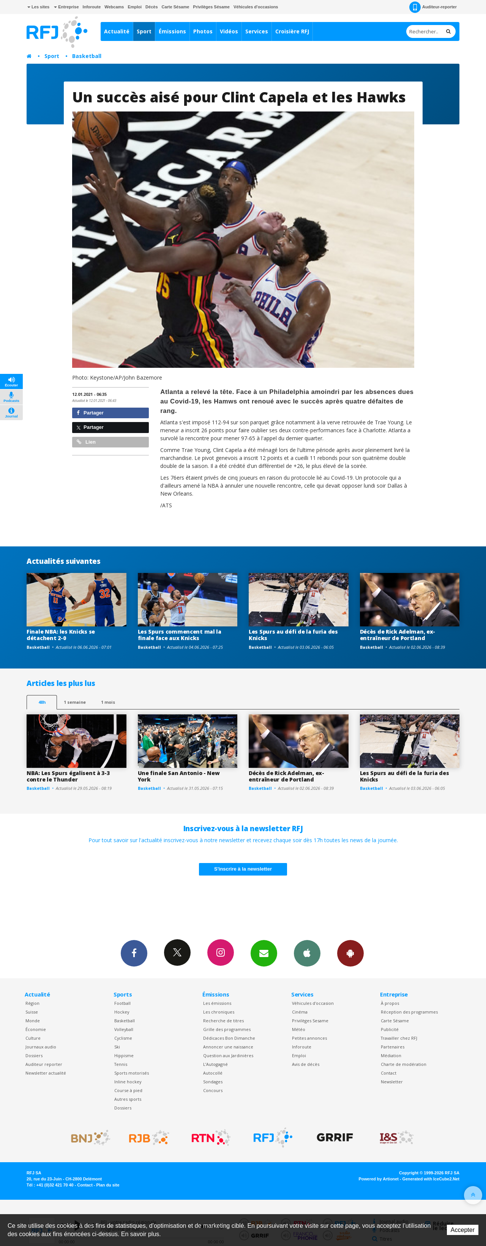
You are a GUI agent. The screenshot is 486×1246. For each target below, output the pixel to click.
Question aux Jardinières (228, 1055)
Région (32, 1003)
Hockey (121, 1011)
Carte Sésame (175, 7)
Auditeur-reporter (433, 7)
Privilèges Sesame (310, 1020)
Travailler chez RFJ (399, 1038)
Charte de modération (403, 1064)
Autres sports (127, 1099)
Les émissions (217, 1003)
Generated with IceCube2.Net (430, 1179)
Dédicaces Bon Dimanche (229, 1038)
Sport (144, 31)
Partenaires (392, 1046)
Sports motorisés (131, 1072)
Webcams (114, 7)
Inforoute (92, 7)
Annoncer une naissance (228, 1046)
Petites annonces (309, 1038)
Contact (388, 1072)
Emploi (135, 7)
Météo (298, 1029)
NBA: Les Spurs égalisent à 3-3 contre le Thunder (68, 776)
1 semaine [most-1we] (75, 702)
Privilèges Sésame (211, 7)
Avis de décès (305, 1064)
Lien (86, 442)
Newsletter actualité (45, 1072)
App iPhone (307, 953)
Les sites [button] (38, 7)
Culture (33, 1038)
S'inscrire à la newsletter (243, 869)
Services (256, 31)
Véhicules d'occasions (256, 7)
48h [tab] (42, 702)
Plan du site (107, 1185)
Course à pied (128, 1090)
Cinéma (300, 1011)
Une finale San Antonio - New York (179, 776)
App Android (350, 953)
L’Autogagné (215, 1064)
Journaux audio (40, 1046)
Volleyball (123, 1029)
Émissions (172, 31)
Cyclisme (123, 1038)
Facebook (134, 953)
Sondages (212, 1081)
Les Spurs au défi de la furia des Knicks (293, 635)
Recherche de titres (223, 1020)
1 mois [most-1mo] (108, 702)
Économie (35, 1029)
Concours (212, 1090)
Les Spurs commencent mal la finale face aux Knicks (179, 635)
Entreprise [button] (66, 7)
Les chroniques (218, 1011)
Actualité (116, 31)
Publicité (390, 1029)
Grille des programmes (227, 1029)
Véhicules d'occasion (313, 1003)
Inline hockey (127, 1081)
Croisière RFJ (292, 31)
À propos (390, 1003)
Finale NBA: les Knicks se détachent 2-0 (61, 635)
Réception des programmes (409, 1011)
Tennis (120, 1064)
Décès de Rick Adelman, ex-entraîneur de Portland (398, 635)
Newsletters (264, 953)
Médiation (391, 1055)
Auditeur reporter (43, 1064)
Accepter (463, 1230)
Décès (151, 7)
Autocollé (212, 1072)
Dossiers (34, 1055)
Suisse (31, 1011)
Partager (90, 413)
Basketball (86, 56)
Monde (32, 1020)
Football (122, 1003)
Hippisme (124, 1055)
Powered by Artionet (379, 1179)
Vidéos (229, 31)
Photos (203, 31)
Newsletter (392, 1081)
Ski (117, 1046)
